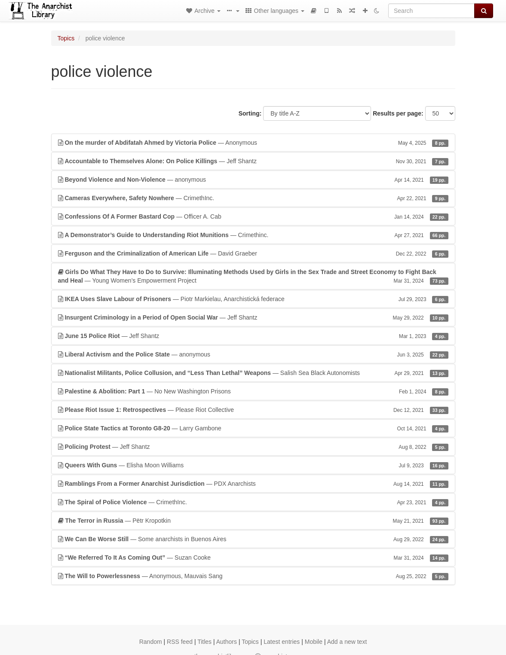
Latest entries (282, 641)
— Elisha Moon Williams (253, 465)
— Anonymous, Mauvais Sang (253, 576)
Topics (66, 38)
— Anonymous (253, 142)
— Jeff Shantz (253, 161)
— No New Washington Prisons (253, 391)
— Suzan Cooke (253, 557)
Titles (204, 641)
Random (150, 641)
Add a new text (347, 641)
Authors (226, 641)
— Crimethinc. (253, 235)
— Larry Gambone (253, 428)
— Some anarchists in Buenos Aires (253, 539)
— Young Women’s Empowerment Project (253, 276)
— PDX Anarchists (253, 483)
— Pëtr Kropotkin (253, 520)
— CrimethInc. (253, 198)
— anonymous (253, 179)
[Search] (431, 10)
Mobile (313, 641)
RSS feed (180, 641)
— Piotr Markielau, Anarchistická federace (253, 299)
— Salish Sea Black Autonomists (253, 373)
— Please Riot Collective (253, 409)
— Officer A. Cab (253, 216)
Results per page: (398, 113)
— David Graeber (253, 253)
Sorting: (250, 113)
